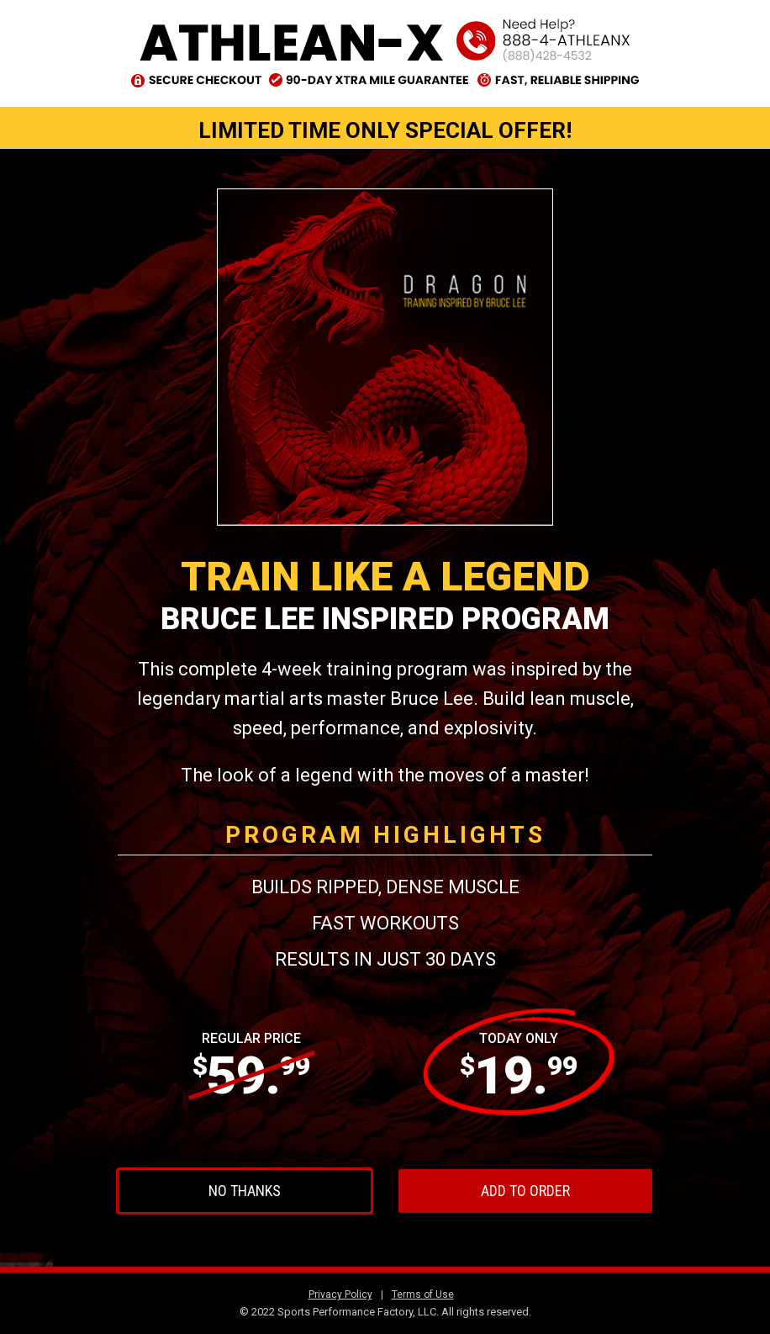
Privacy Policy (340, 1294)
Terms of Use (423, 1294)
